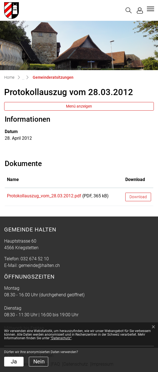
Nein (39, 361)
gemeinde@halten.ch (39, 265)
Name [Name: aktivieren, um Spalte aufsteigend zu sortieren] (13, 179)
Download (138, 197)
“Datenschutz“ (61, 338)
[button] (128, 10)
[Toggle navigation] (150, 9)
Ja (14, 361)
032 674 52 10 (35, 258)
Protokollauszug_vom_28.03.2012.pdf (44, 195)
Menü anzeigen (79, 106)
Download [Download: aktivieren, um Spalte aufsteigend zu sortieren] (135, 179)
